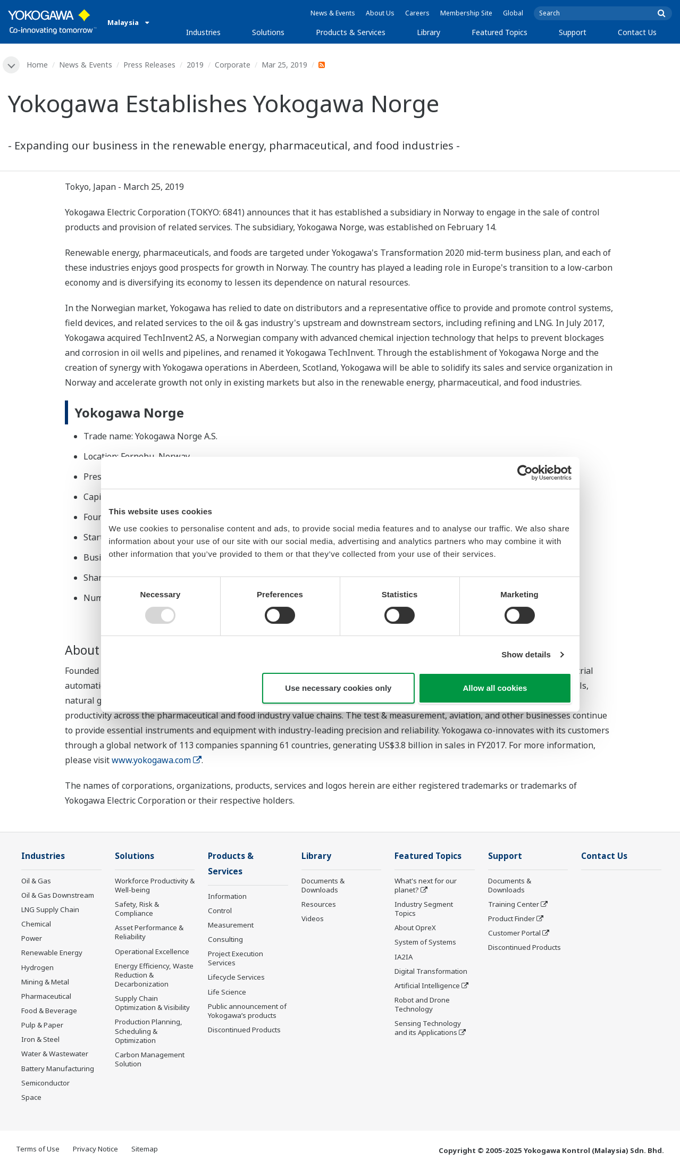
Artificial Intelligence (427, 985)
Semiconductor (45, 1083)
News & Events (332, 13)
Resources (318, 904)
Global (513, 13)
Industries (203, 32)
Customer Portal (514, 933)
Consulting (225, 939)
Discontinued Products (244, 1029)
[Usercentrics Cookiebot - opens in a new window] (525, 473)
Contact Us (637, 32)
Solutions (268, 32)
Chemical (36, 924)
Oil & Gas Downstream (57, 895)
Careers (417, 13)
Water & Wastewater (54, 1053)
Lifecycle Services (236, 977)
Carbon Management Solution (149, 1059)
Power (31, 938)
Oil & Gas (36, 881)
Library (428, 32)
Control (220, 910)
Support (572, 32)
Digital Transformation (430, 971)
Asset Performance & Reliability (149, 932)
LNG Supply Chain (50, 909)
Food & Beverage (49, 1010)
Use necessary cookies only (338, 687)
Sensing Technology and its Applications (427, 1027)
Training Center (513, 904)
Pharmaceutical (46, 996)
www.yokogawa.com (157, 760)
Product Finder (511, 918)
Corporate (232, 65)
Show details (526, 654)
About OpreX (415, 927)
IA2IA (403, 957)
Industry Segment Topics (423, 908)
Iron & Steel (40, 1039)
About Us (380, 13)
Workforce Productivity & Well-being (155, 885)
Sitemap (144, 1149)
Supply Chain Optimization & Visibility (152, 1002)
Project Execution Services (235, 958)
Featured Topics (499, 32)
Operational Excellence (152, 951)
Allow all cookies (495, 687)
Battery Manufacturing (57, 1068)
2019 (195, 65)
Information (227, 896)
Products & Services (350, 32)
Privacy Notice (95, 1149)
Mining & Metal (45, 982)
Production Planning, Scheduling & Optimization (148, 1031)
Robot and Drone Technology (422, 1004)
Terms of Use (38, 1149)
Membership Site (466, 13)
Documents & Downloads (323, 885)
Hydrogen (37, 967)
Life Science (227, 992)
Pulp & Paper (42, 1025)
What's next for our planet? (425, 885)
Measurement (231, 925)
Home (37, 65)
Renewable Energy (51, 952)
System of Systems (425, 942)
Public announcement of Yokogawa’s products (247, 1010)
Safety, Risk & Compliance (137, 908)
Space (31, 1097)
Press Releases (149, 65)
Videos (312, 918)
